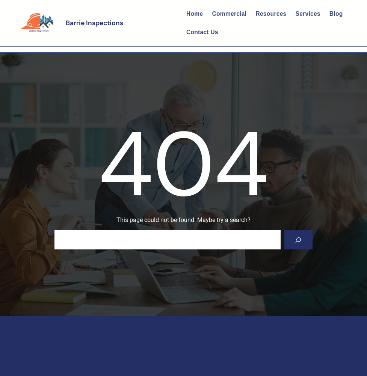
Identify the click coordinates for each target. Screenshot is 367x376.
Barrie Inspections (94, 23)
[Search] (298, 239)
